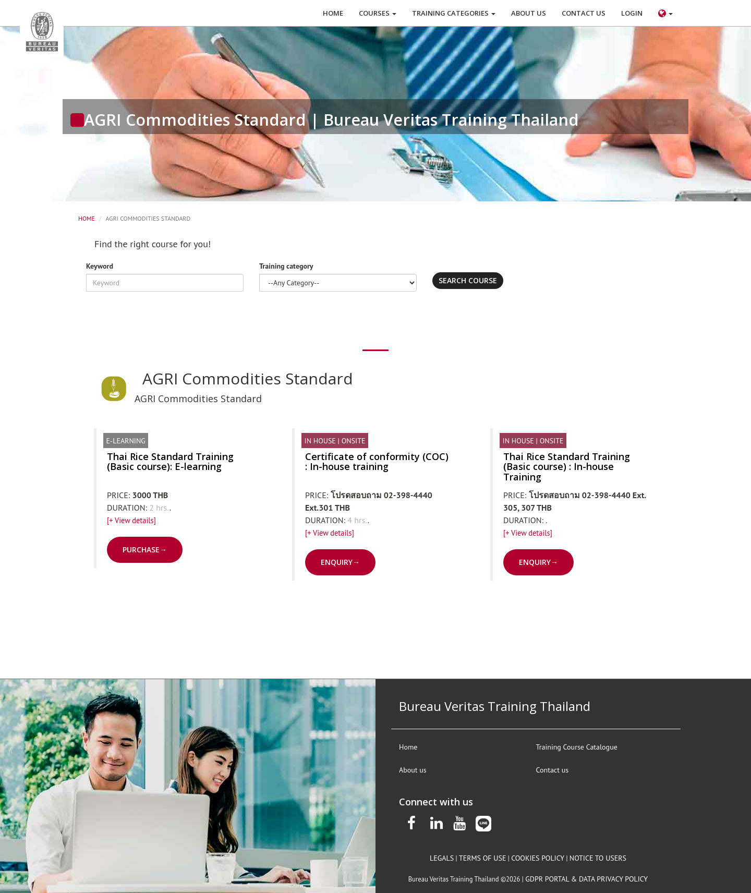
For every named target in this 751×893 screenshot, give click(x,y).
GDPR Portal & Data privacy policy (586, 879)
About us (413, 770)
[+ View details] (131, 520)
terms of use (482, 858)
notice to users (598, 858)
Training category (286, 266)
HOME (333, 13)
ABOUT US (528, 13)
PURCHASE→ (145, 549)
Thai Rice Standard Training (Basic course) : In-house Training (566, 467)
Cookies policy (537, 858)
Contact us (552, 770)
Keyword (99, 266)
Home (86, 218)
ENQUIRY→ (340, 562)
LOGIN (632, 13)
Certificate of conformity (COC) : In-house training (377, 461)
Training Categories (453, 13)
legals (442, 858)
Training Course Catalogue (576, 747)
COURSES (377, 13)
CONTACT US (583, 13)
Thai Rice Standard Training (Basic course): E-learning (170, 461)
